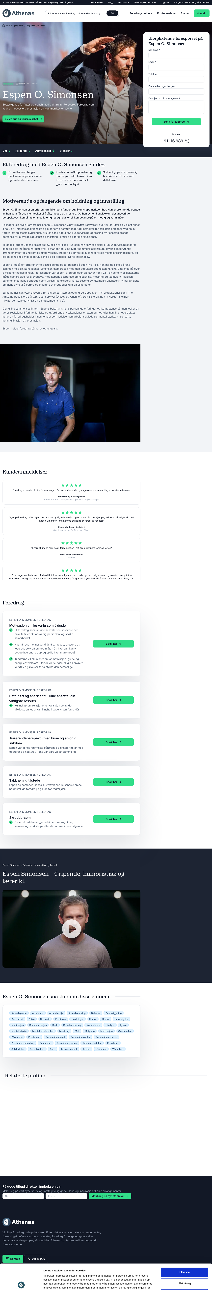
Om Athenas (97, 2)
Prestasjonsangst (55, 1037)
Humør (105, 1019)
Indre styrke (121, 1019)
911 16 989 (204, 2)
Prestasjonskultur (80, 1037)
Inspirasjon (17, 1025)
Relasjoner (45, 1043)
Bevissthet (17, 1019)
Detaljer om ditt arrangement (164, 98)
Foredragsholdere (141, 13)
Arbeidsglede (18, 1013)
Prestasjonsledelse (106, 1037)
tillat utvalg (184, 1258)
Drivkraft (45, 1019)
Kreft (55, 1025)
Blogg (110, 2)
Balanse (95, 1013)
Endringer (60, 1019)
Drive (32, 1019)
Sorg (52, 1049)
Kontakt (202, 13)
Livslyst (110, 1025)
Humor (92, 1019)
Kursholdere (93, 1025)
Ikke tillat (184, 1269)
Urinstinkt (101, 1049)
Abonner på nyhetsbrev (145, 2)
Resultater (112, 1043)
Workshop (117, 1049)
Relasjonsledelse (92, 1043)
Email (152, 61)
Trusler (86, 1049)
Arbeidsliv (38, 1013)
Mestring (64, 1031)
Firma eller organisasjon (161, 86)
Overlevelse (125, 1031)
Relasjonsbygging (67, 1043)
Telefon (152, 74)
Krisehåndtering (72, 1025)
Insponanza (123, 2)
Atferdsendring (77, 1013)
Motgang (90, 1031)
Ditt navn (154, 49)
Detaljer (176, 1284)
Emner (185, 13)
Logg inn (165, 2)
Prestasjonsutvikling (22, 1043)
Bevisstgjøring (114, 1013)
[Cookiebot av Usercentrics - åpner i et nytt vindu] (21, 1284)
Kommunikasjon (38, 1025)
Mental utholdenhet (43, 1031)
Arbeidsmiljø (56, 1013)
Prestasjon (34, 1037)
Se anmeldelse (33, 84)
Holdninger (78, 1019)
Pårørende (17, 1037)
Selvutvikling (37, 1049)
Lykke (123, 1025)
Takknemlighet (69, 1049)
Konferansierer (166, 13)
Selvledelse (17, 1049)
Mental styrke (19, 1031)
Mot (77, 1031)
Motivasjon (106, 1031)
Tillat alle (184, 1247)
